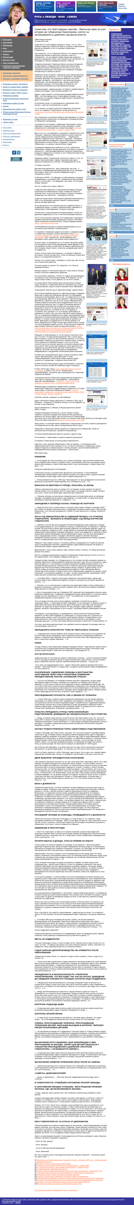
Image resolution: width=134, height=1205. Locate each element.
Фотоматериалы (121, 264)
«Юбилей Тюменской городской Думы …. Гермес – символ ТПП (58, 129)
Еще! (112, 140)
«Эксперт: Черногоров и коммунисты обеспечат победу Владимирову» (62, 1176)
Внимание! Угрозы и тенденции (15, 90)
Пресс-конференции (11, 63)
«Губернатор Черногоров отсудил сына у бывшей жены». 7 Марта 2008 (63, 1165)
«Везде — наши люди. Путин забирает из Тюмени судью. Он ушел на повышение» (57, 382)
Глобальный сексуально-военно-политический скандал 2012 (60, 1184)
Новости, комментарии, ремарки (15, 87)
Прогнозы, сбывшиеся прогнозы (16, 79)
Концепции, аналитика (11, 73)
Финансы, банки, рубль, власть (15, 93)
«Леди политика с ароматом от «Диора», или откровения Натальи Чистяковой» (57, 235)
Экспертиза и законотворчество (15, 76)
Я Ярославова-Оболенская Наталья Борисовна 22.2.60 (17, 113)
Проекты (114, 29)
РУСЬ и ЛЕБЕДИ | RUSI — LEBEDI (56, 17)
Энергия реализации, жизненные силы (117, 145)
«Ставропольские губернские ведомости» (52, 1169)
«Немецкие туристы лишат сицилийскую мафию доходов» (57, 1175)
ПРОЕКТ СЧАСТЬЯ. (121, 67)
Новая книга (7, 142)
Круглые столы (9, 60)
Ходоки (112, 209)
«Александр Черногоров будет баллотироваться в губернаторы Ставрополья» (65, 1173)
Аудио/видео (8, 51)
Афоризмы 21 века (10, 119)
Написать (121, 6)
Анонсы (112, 236)
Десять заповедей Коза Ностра (46, 223)
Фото (5, 48)
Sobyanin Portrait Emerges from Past (70, 420)
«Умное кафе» (8, 122)
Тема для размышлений (11, 133)
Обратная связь (8, 131)
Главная (121, 4)
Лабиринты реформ (117, 84)
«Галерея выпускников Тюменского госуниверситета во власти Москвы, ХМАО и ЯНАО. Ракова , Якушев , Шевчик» (60, 392)
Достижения (7, 42)
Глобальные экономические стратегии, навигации (14, 67)
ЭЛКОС (17, 1203)
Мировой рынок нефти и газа (14, 109)
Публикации (7, 45)
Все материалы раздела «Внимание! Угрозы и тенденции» (56, 1190)
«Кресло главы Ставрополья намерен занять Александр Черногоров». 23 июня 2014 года (69, 1171)
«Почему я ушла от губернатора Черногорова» (54, 1164)
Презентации (8, 57)
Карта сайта (7, 128)
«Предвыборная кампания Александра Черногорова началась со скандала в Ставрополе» (71, 1178)
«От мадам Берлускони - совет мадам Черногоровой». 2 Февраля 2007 (63, 1167)
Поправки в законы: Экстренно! (15, 84)
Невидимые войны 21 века (13, 103)
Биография (7, 40)
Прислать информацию (11, 136)
